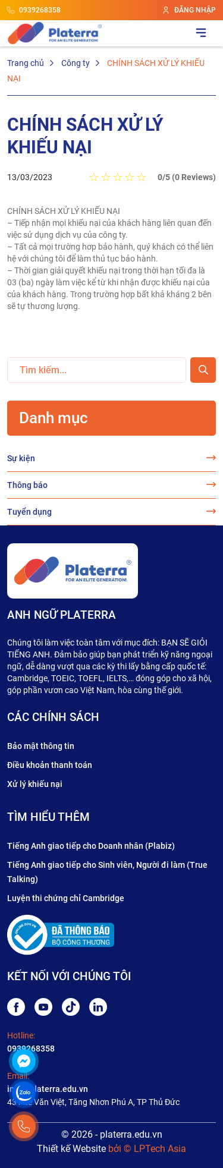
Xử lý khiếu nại (34, 784)
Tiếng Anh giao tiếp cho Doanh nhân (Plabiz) (91, 846)
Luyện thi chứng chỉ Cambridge (65, 898)
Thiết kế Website (71, 1148)
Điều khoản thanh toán (49, 765)
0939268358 (34, 10)
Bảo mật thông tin (40, 746)
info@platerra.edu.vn (47, 1089)
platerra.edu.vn (131, 1134)
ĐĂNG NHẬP (189, 10)
